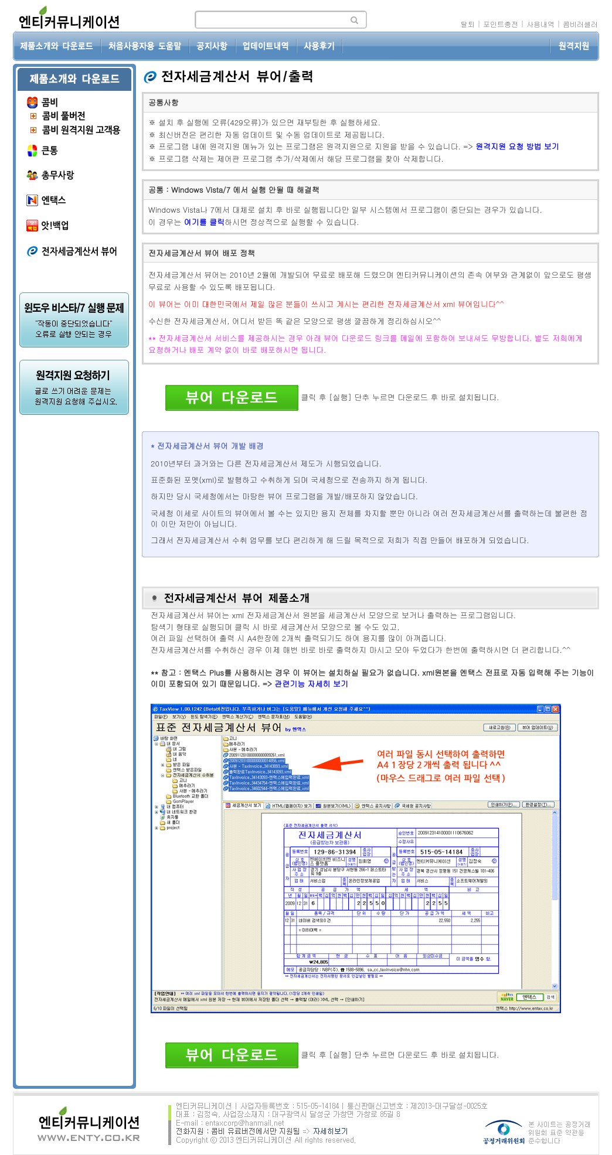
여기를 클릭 (204, 221)
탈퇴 (468, 24)
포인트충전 (500, 24)
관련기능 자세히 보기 (311, 683)
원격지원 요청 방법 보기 (517, 146)
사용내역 (540, 24)
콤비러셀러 (580, 24)
